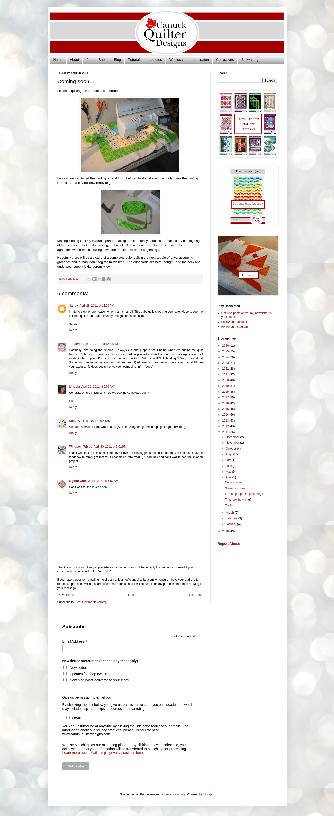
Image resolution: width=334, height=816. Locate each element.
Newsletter (78, 667)
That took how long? (238, 499)
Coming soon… (235, 482)
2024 (225, 357)
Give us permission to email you (86, 697)
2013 (225, 420)
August (231, 454)
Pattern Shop (96, 60)
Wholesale (177, 60)
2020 (225, 380)
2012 (225, 426)
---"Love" (75, 344)
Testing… (231, 505)
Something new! (235, 488)
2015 (225, 409)
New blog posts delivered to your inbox (99, 680)
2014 (225, 414)
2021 (225, 374)
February (232, 518)
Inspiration (201, 60)
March (230, 512)
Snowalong (249, 60)
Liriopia (74, 386)
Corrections (225, 60)
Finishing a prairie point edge (244, 494)
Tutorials (134, 60)
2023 (225, 363)
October (231, 448)
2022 (225, 368)
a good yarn (77, 481)
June (229, 466)
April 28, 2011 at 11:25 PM (97, 305)
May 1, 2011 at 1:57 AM (103, 481)
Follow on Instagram (234, 326)
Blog (117, 60)
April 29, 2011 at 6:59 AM (94, 421)
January (231, 524)
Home (58, 60)
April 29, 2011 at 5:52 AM (97, 386)
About (74, 60)
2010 (225, 531)
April (229, 477)
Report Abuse (229, 544)
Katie (72, 421)
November (233, 442)
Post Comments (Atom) (90, 602)
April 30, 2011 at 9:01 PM (110, 446)
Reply (73, 330)
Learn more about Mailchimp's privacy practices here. (103, 753)
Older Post (195, 595)
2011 (225, 432)
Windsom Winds (80, 446)
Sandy (73, 305)
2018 (225, 391)
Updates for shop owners (89, 674)
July (229, 460)
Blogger (208, 794)
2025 (225, 351)
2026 (225, 345)
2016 (225, 403)
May (229, 471)
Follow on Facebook (234, 322)
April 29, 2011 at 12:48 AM (100, 344)
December (233, 437)
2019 (225, 386)
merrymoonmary (174, 794)
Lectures (155, 60)
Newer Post (66, 595)
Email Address (75, 641)
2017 (225, 397)
